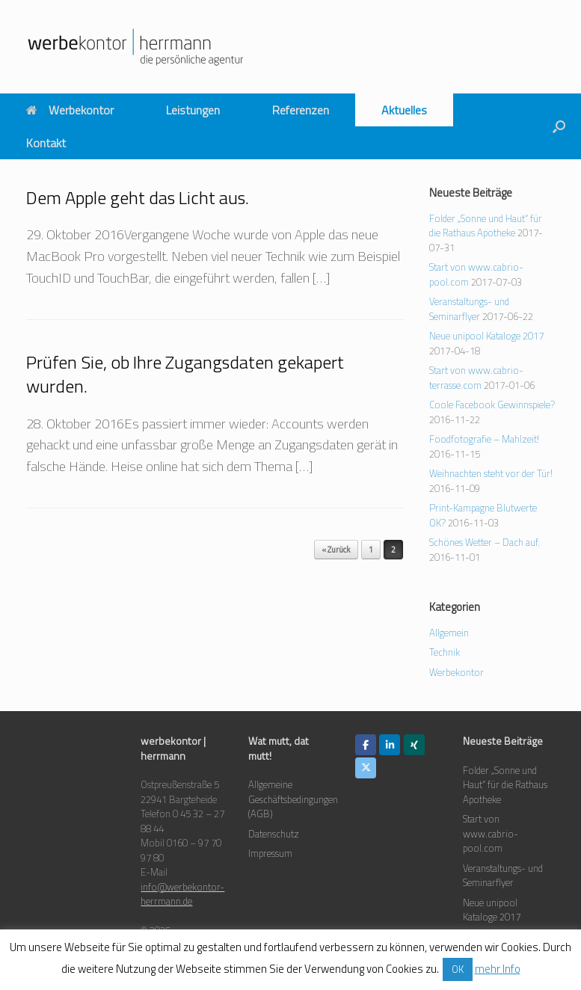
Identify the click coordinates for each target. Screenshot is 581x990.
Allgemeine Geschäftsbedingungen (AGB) (293, 799)
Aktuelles (404, 110)
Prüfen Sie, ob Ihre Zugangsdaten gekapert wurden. (185, 373)
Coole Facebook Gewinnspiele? (492, 404)
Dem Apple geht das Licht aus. (137, 197)
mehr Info (497, 968)
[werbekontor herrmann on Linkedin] (389, 744)
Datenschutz (273, 833)
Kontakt (46, 143)
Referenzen (300, 110)
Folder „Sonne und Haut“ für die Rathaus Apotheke (485, 226)
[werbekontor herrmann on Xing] (414, 744)
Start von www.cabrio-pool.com (490, 833)
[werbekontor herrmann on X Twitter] (365, 767)
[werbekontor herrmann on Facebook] (365, 744)
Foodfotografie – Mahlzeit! (484, 438)
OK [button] (458, 969)
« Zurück (336, 550)
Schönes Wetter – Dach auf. (484, 542)
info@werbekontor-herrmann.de (182, 894)
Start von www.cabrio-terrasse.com (476, 378)
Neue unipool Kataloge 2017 (486, 335)
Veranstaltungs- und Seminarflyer (469, 309)
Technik (444, 652)
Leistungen (193, 110)
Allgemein (449, 632)
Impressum (270, 853)
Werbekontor (70, 110)
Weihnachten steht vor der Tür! (491, 473)
